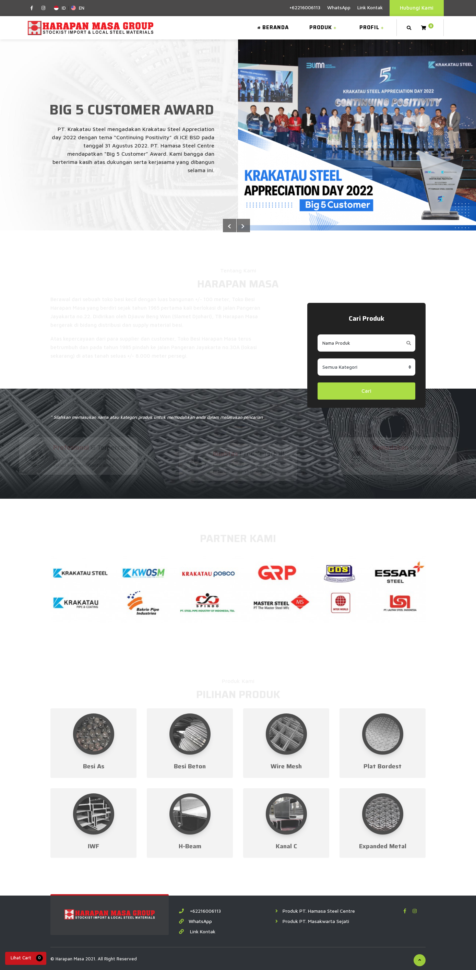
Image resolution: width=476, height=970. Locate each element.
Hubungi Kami (416, 8)
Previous (243, 226)
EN (77, 8)
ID (60, 8)
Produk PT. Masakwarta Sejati (312, 921)
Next (229, 226)
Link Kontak (370, 7)
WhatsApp (338, 7)
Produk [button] (323, 27)
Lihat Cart (27, 958)
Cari (366, 391)
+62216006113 (304, 7)
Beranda (273, 27)
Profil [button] (372, 27)
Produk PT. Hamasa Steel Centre (315, 911)
